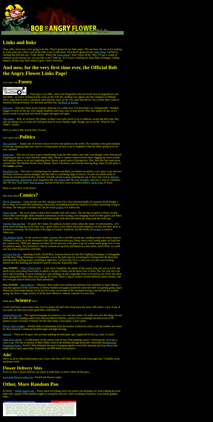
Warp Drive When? (12, 339)
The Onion (8, 119)
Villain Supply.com (24, 391)
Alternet (114, 177)
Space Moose (27, 284)
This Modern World (13, 237)
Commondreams (11, 179)
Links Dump (99, 52)
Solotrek (7, 334)
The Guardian (10, 143)
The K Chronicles (12, 201)
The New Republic (79, 179)
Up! (97, 334)
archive (60, 207)
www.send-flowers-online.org (18, 377)
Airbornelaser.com (12, 315)
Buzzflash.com (10, 171)
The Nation (59, 179)
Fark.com (7, 108)
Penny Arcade (10, 212)
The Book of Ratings (67, 102)
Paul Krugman (37, 182)
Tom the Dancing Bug (14, 223)
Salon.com (8, 154)
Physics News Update (14, 326)
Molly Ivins (97, 182)
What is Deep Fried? (30, 268)
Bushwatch (26, 179)
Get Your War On (11, 254)
